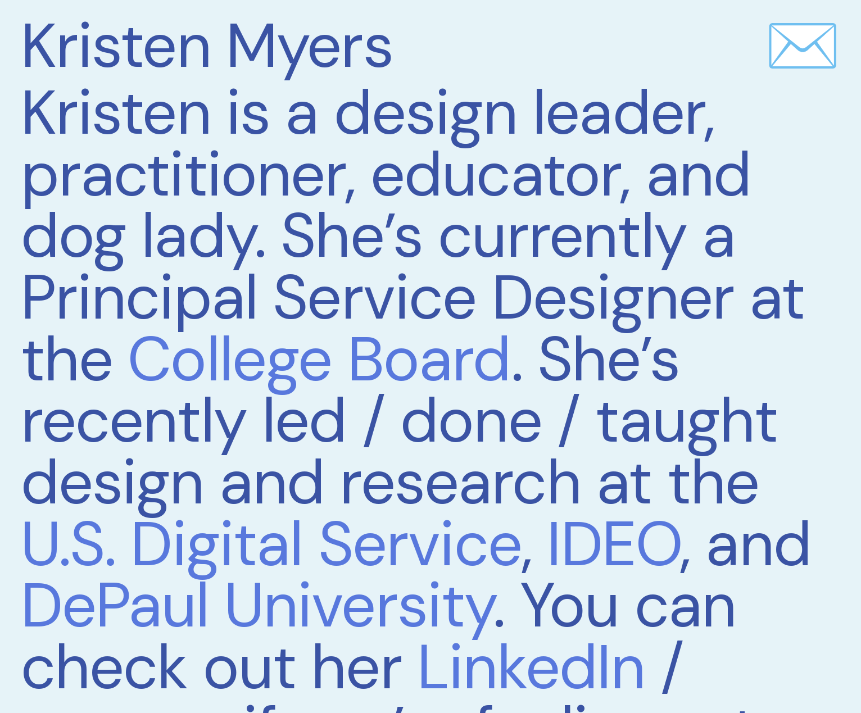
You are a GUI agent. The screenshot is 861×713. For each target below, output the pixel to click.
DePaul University (257, 605)
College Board (319, 359)
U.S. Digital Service (271, 544)
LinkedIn (531, 667)
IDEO (613, 544)
